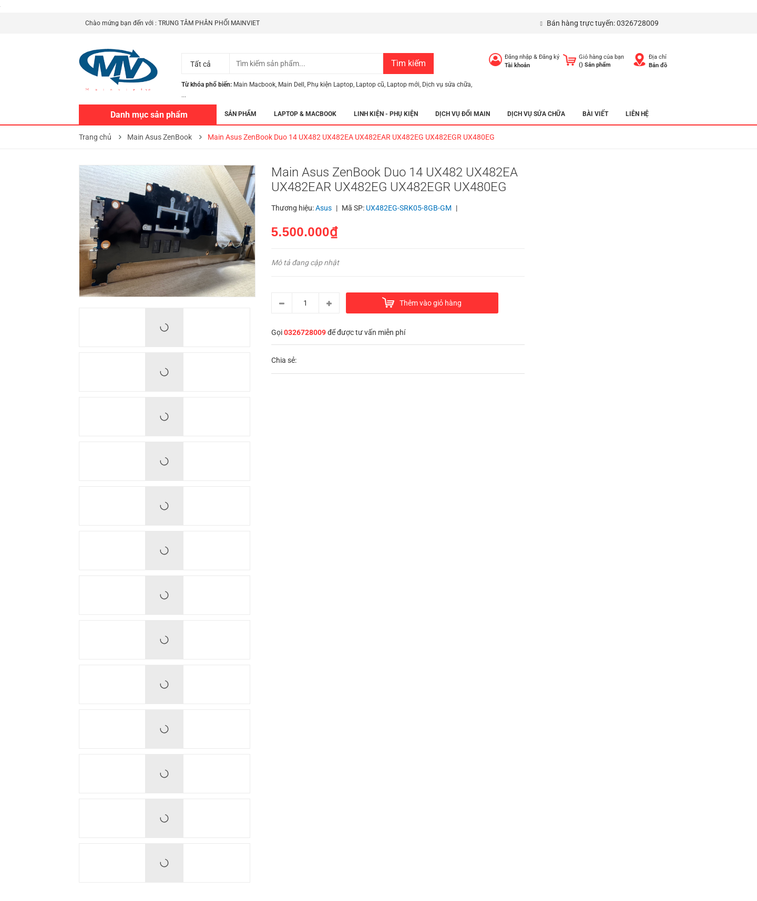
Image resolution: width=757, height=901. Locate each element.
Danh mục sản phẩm (149, 115)
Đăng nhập (518, 57)
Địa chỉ (658, 57)
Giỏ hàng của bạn (601, 57)
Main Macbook (254, 84)
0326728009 (638, 23)
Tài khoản (517, 65)
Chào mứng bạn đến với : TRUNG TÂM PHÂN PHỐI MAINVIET (172, 23)
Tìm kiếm (408, 63)
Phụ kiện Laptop (330, 84)
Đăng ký (549, 57)
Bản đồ (658, 65)
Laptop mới (403, 84)
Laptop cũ (370, 84)
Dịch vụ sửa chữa (446, 84)
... (183, 95)
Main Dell (291, 84)
